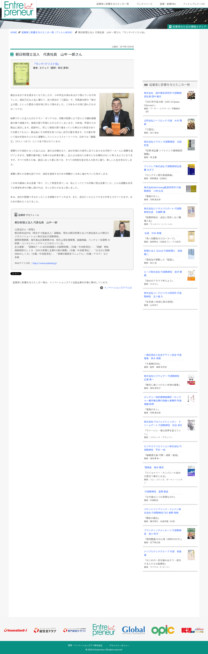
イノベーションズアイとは (118, 287)
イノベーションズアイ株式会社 (88, 645)
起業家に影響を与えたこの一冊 (112, 4)
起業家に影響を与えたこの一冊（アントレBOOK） (48, 32)
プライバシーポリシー (119, 645)
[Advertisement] (170, 60)
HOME (13, 32)
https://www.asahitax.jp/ (45, 263)
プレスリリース (144, 4)
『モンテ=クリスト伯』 (46, 63)
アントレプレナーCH (194, 4)
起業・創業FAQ (168, 4)
